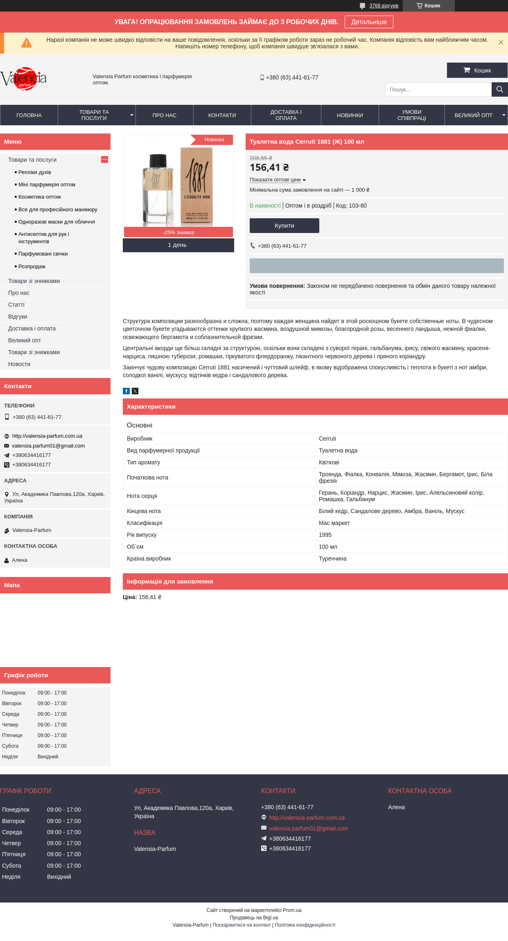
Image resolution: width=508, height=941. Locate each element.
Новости (19, 364)
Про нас (164, 115)
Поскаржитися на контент (241, 925)
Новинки (350, 115)
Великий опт (474, 115)
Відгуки (17, 316)
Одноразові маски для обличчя (56, 222)
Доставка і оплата (286, 115)
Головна (29, 115)
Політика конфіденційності (305, 925)
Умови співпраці (411, 115)
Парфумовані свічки (43, 254)
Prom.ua (292, 910)
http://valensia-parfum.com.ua (47, 436)
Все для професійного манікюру (57, 209)
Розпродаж (31, 266)
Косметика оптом (39, 197)
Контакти (222, 115)
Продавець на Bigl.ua (254, 918)
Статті (16, 304)
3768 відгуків (384, 6)
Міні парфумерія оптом (46, 184)
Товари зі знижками (34, 281)
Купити (284, 225)
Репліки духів (34, 172)
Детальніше (369, 21)
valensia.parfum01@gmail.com (48, 446)
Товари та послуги (94, 115)
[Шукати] (500, 89)
